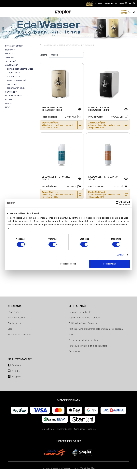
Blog (10, 329)
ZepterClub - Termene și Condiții (85, 318)
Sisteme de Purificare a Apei (70, 45)
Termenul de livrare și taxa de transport (88, 346)
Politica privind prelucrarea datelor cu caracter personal (96, 329)
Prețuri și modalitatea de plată (83, 340)
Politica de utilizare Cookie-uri (83, 323)
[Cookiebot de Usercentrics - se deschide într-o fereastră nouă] (117, 203)
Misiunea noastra (16, 318)
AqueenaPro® (50, 45)
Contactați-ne (14, 323)
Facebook (16, 365)
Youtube (16, 371)
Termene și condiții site (80, 312)
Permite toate (109, 264)
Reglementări (78, 306)
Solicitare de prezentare (19, 334)
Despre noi (13, 312)
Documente (74, 351)
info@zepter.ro (65, 468)
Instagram (16, 377)
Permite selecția (68, 264)
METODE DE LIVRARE (68, 441)
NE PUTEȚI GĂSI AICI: (20, 359)
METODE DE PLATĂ (68, 400)
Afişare (121, 255)
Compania (14, 306)
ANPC (72, 334)
